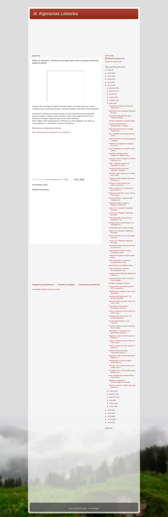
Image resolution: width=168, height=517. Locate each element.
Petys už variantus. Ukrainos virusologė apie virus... (119, 269)
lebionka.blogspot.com (115, 58)
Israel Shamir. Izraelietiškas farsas (121, 265)
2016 (109, 422)
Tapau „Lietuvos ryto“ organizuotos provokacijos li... (121, 189)
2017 (109, 419)
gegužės (112, 394)
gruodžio (112, 88)
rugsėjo (112, 97)
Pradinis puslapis (66, 284)
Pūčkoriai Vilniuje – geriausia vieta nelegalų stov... (121, 199)
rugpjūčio (112, 100)
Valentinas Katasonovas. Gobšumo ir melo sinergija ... (122, 279)
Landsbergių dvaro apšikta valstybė (121, 228)
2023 (109, 79)
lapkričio (112, 91)
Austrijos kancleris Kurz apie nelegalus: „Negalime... (119, 169)
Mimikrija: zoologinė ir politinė (119, 283)
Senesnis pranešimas (89, 284)
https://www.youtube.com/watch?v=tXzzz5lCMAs (51, 132)
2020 (109, 410)
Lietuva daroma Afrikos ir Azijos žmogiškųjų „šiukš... (120, 251)
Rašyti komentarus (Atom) (51, 289)
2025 (109, 73)
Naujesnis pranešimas (43, 284)
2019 (109, 413)
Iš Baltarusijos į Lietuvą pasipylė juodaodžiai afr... (120, 361)
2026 (109, 70)
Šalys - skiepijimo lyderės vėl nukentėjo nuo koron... (119, 164)
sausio (111, 406)
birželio (112, 391)
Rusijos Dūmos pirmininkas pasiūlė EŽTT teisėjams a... (121, 287)
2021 (109, 85)
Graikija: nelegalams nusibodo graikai (122, 121)
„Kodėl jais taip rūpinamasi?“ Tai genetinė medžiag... (120, 297)
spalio (111, 94)
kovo (111, 400)
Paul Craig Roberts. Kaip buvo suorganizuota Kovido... (119, 261)
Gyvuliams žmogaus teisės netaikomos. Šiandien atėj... (119, 154)
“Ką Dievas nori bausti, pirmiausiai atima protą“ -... (121, 107)
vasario (112, 403)
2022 (109, 82)
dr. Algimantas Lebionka (55, 13)
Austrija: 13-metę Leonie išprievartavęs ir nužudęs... (119, 125)
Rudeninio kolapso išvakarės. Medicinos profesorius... (119, 204)
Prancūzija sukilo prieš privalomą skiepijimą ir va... (120, 219)
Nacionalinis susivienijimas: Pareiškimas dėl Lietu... (118, 307)
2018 (109, 416)
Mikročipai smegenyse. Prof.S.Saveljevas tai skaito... (120, 381)
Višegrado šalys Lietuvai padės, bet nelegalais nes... (121, 224)
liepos (111, 103)
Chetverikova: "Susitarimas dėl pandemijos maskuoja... (119, 332)
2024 (109, 76)
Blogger (96, 508)
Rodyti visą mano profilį (113, 61)
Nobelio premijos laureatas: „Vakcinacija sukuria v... (118, 351)
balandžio (113, 397)
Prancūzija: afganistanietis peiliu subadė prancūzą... (120, 117)
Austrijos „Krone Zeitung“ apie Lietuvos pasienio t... (119, 184)
